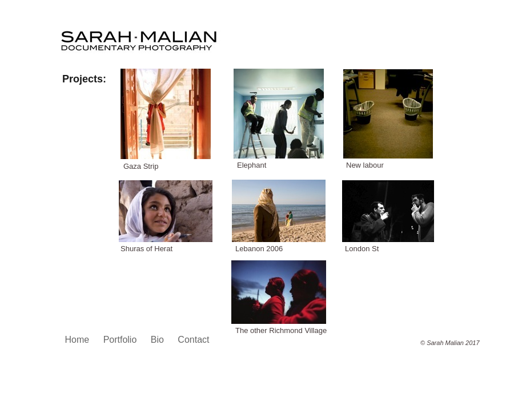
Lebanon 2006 (259, 248)
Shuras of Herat (146, 248)
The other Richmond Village (281, 330)
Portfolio (121, 339)
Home (78, 339)
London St (362, 248)
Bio (159, 339)
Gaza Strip (140, 166)
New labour (365, 165)
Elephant (251, 165)
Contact (193, 339)
